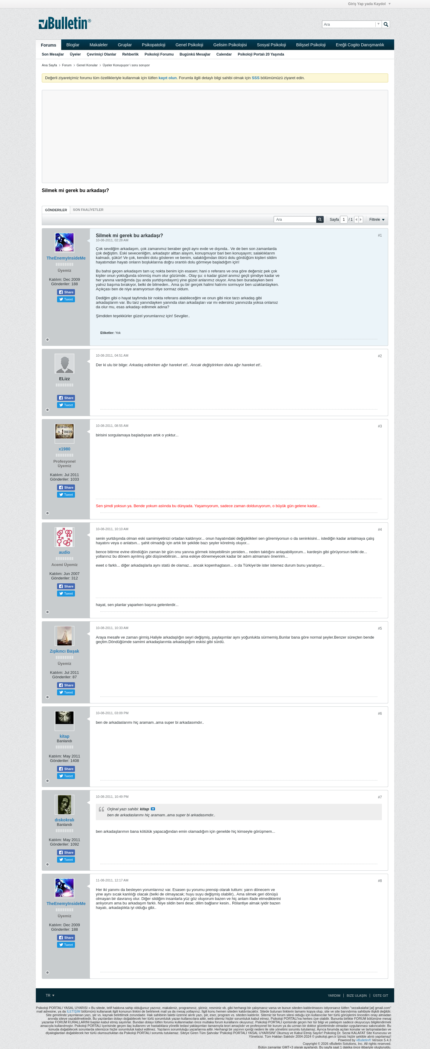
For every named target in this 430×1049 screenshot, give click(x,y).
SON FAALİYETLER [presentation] (88, 209)
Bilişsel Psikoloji (311, 44)
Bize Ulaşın (357, 995)
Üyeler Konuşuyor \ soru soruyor (126, 65)
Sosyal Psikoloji (271, 44)
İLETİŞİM (74, 1011)
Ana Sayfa (49, 65)
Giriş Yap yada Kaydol (369, 4)
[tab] (56, 210)
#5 (380, 628)
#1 (380, 235)
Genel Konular (87, 65)
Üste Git (380, 995)
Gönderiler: (60, 284)
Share (66, 292)
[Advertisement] (215, 136)
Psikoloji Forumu (159, 54)
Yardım (334, 995)
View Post (153, 808)
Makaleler (99, 44)
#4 (380, 529)
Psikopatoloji (153, 44)
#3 (380, 426)
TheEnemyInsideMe (66, 258)
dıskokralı (64, 820)
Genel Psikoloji (189, 44)
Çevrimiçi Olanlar (101, 54)
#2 (380, 356)
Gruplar (125, 44)
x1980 (64, 449)
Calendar (224, 54)
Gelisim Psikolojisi (230, 44)
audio (64, 552)
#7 (380, 797)
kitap (65, 736)
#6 (380, 713)
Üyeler (75, 54)
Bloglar (72, 44)
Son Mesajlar (53, 54)
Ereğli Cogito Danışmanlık (360, 44)
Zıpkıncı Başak (64, 651)
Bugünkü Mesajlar (194, 54)
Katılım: (55, 279)
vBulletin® (363, 1040)
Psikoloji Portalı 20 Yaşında (261, 54)
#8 (380, 881)
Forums (48, 45)
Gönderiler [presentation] (56, 210)
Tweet (66, 299)
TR (50, 995)
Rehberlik (130, 54)
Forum (67, 65)
